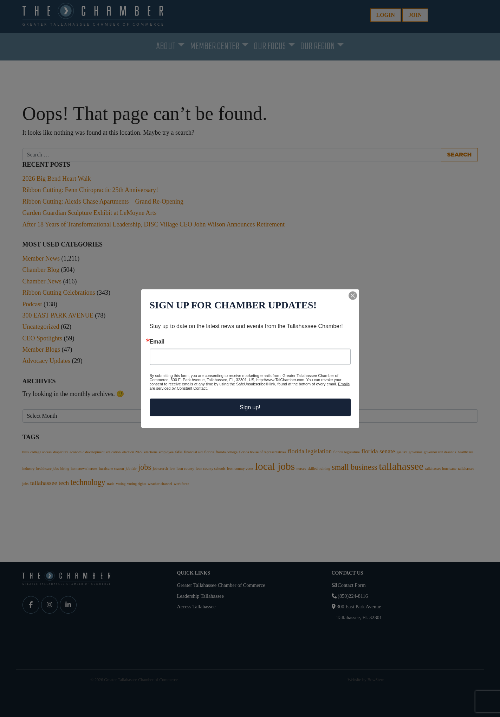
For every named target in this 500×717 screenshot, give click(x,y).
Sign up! (250, 407)
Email (157, 341)
